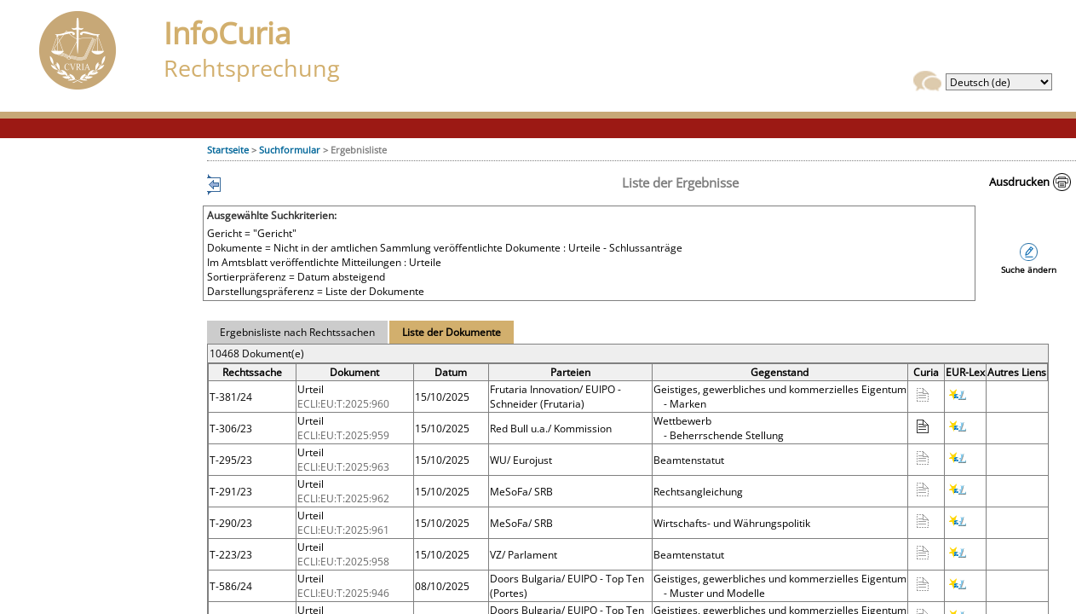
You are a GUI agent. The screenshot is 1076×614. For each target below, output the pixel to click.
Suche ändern (1028, 269)
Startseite (228, 149)
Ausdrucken (1019, 181)
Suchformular (289, 149)
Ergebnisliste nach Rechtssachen (297, 332)
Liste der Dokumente (451, 332)
